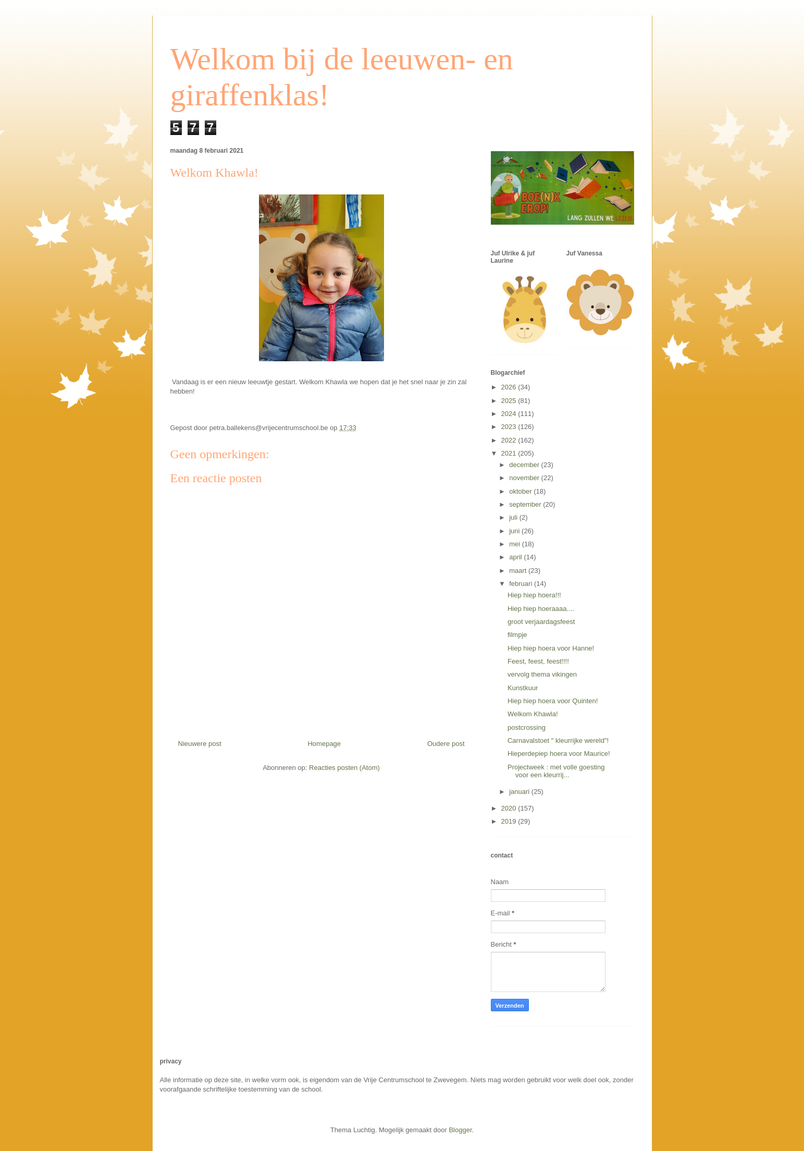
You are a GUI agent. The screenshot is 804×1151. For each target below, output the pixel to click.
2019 (509, 821)
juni (515, 531)
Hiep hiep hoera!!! (534, 595)
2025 (509, 401)
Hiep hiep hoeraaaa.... (541, 609)
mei (515, 544)
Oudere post (446, 744)
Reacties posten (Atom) (344, 768)
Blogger (460, 1130)
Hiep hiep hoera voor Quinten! (553, 701)
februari (521, 583)
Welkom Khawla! (533, 714)
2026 (509, 387)
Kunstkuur (523, 688)
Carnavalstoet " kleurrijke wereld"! (558, 740)
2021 (509, 453)
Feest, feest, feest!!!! (538, 661)
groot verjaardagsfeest (541, 622)
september (526, 504)
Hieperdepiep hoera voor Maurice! (559, 753)
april (516, 557)
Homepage (324, 744)
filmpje (517, 635)
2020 (509, 808)
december (525, 465)
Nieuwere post (199, 744)
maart (518, 570)
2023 (509, 427)
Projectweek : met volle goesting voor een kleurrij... (556, 771)
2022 (509, 440)
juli (514, 517)
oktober (521, 491)
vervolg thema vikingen (542, 674)
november (525, 478)
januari (520, 791)
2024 (509, 414)
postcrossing (527, 727)
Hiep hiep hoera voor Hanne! (551, 648)
